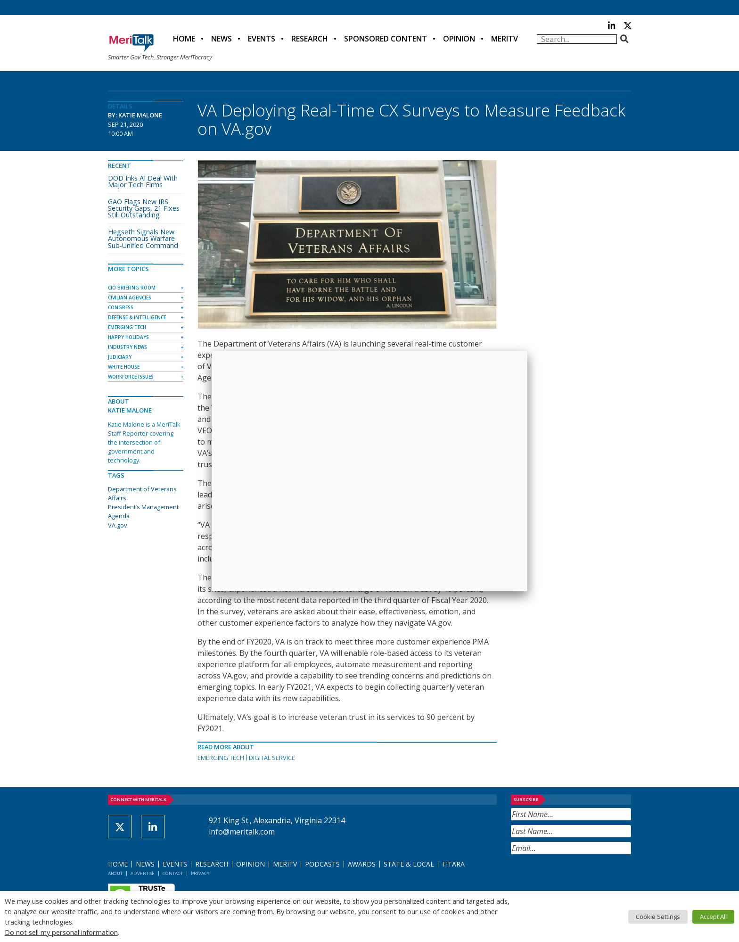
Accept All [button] (713, 916)
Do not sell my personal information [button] (61, 932)
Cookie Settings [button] (658, 916)
